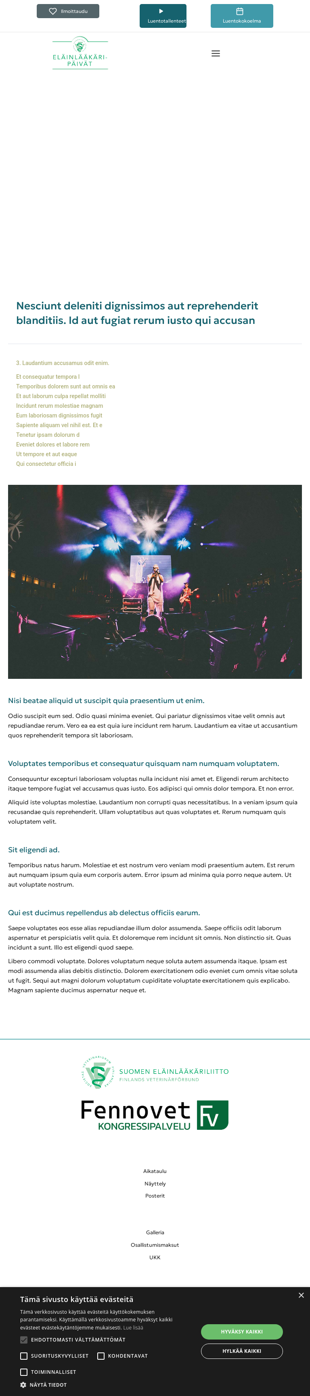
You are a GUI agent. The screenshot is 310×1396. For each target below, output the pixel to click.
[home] (80, 53)
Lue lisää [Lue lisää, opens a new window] (133, 1327)
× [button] (301, 1296)
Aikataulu (155, 1171)
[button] (216, 53)
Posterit (155, 1195)
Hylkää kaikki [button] (241, 1351)
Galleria (155, 1232)
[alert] (155, 1341)
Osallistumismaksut (155, 1245)
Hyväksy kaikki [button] (242, 1331)
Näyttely (155, 1183)
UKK (155, 1257)
